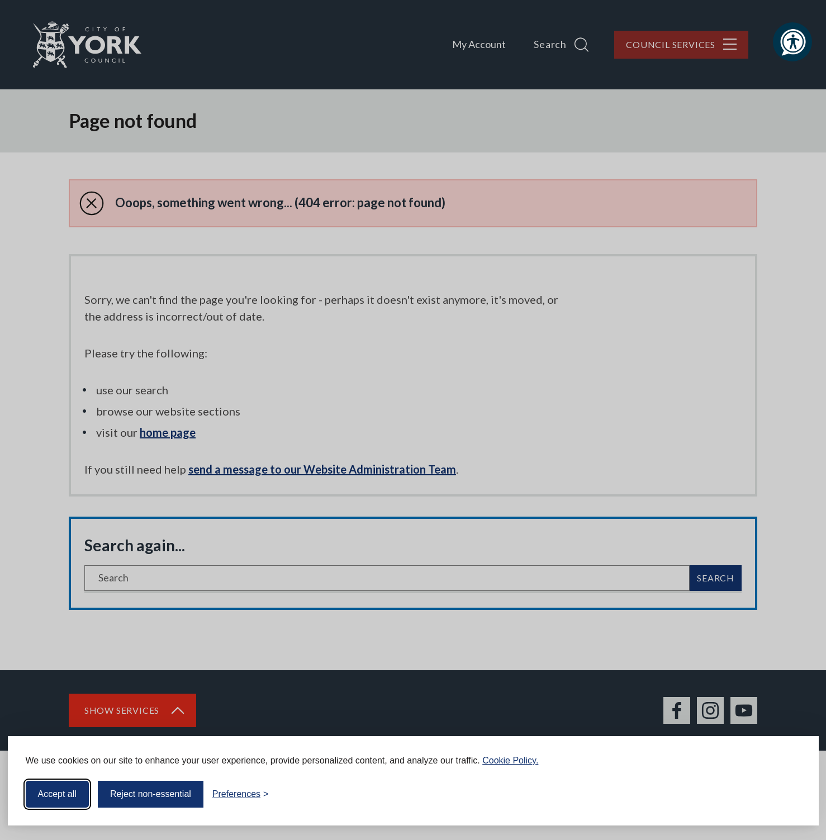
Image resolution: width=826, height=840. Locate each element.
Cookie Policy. (510, 760)
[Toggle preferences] (240, 794)
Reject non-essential (150, 794)
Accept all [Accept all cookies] (57, 794)
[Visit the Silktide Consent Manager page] (794, 794)
